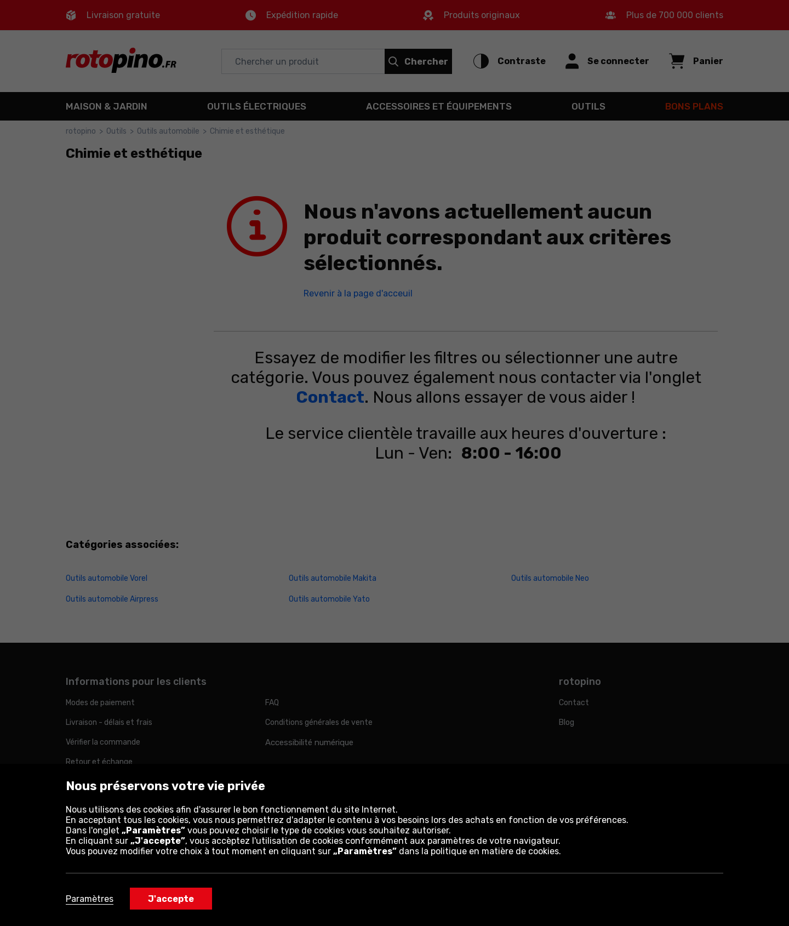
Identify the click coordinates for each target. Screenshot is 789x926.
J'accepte (171, 899)
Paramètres (89, 899)
